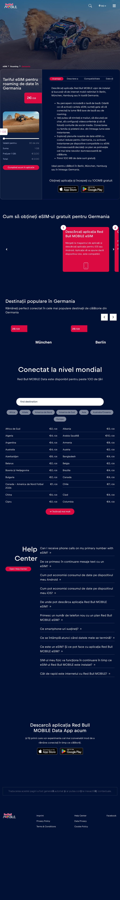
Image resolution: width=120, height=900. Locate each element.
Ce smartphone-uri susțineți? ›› (60, 628)
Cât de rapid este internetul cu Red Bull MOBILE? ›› (75, 673)
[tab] (56, 78)
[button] (113, 317)
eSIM (5, 66)
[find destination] (60, 402)
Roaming (14, 66)
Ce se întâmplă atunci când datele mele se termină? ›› (77, 637)
